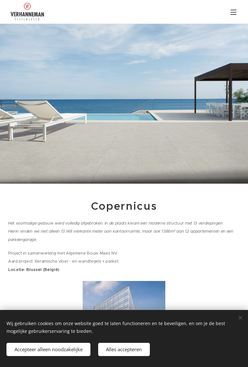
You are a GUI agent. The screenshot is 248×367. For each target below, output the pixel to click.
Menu (233, 12)
